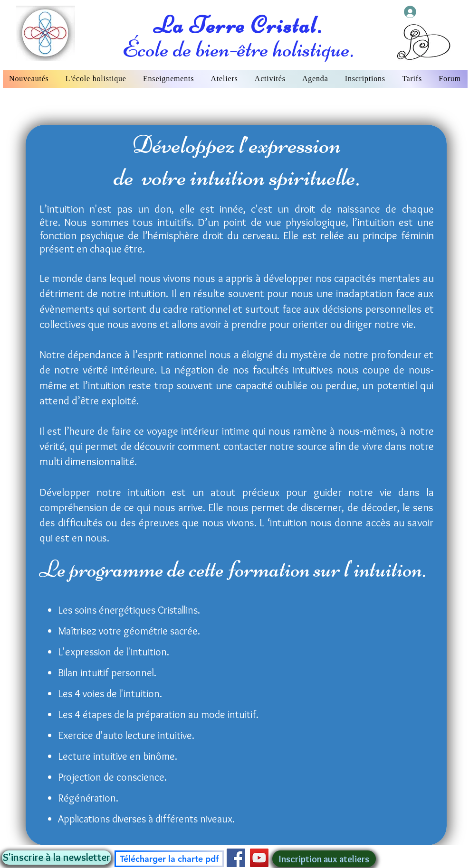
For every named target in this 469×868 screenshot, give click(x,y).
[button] (56, 857)
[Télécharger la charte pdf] (169, 858)
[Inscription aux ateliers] (324, 858)
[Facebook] (236, 858)
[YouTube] (259, 858)
